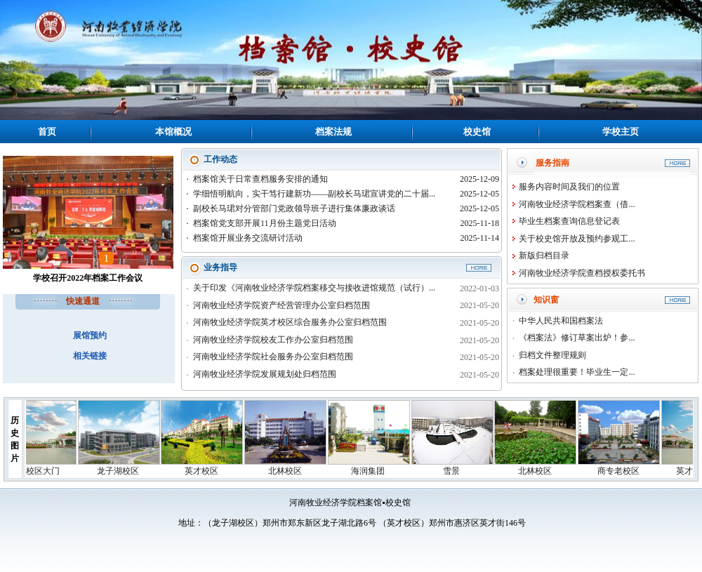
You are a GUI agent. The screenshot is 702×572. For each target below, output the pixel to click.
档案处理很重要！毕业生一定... (577, 372)
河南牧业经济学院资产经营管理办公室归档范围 (281, 305)
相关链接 (90, 356)
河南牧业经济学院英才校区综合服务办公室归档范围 (290, 322)
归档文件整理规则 (552, 355)
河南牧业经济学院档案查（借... (577, 204)
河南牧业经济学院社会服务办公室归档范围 (273, 356)
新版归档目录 (544, 255)
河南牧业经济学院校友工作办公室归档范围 (273, 340)
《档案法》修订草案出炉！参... (577, 337)
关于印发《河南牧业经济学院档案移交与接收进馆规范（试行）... (314, 288)
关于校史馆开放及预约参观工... (577, 239)
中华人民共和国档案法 (561, 321)
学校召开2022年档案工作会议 (88, 278)
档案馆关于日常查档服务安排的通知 (260, 179)
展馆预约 (90, 335)
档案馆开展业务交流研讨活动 (248, 238)
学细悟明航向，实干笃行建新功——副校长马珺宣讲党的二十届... (314, 194)
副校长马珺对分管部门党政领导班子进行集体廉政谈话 (294, 208)
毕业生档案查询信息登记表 (569, 221)
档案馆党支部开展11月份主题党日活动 (264, 223)
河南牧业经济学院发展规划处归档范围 (264, 374)
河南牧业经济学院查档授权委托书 (582, 273)
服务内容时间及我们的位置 (569, 187)
